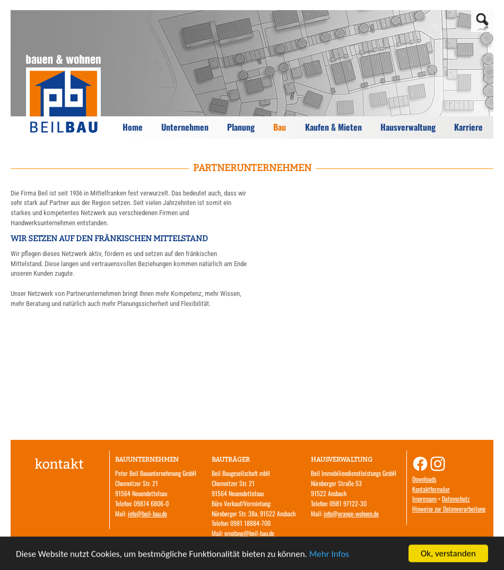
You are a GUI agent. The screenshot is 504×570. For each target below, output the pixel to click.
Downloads (424, 478)
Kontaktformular (431, 489)
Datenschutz (456, 498)
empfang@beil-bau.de (249, 533)
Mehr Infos (329, 556)
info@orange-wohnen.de (351, 513)
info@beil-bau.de (147, 513)
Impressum (424, 498)
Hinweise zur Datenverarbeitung (448, 508)
